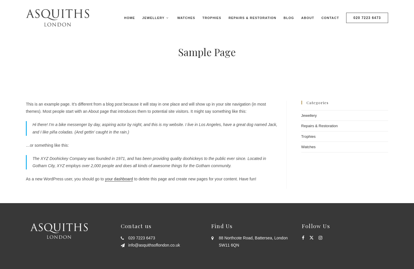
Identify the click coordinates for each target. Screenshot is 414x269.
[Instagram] (320, 237)
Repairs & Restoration (319, 126)
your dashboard (119, 179)
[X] (311, 237)
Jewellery (309, 115)
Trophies (308, 136)
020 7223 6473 (367, 18)
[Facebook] (303, 237)
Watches (308, 147)
